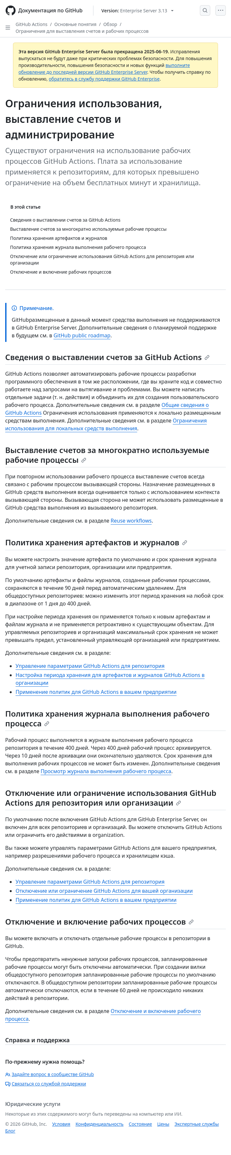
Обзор (110, 24)
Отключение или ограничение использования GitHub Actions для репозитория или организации (110, 797)
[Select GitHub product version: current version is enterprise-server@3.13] (138, 11)
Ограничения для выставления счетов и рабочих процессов (82, 31)
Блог (10, 1131)
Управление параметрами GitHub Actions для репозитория (90, 665)
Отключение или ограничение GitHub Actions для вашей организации (104, 890)
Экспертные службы (197, 1124)
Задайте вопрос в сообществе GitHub (49, 1074)
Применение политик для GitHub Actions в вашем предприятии (96, 691)
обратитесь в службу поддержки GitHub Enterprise (104, 79)
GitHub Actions (31, 24)
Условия (61, 1124)
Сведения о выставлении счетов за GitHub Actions (107, 357)
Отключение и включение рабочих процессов (99, 921)
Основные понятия (76, 24)
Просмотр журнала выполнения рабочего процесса (106, 771)
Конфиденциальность (100, 1124)
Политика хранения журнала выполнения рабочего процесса (107, 718)
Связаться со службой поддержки (45, 1084)
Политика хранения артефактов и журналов (96, 542)
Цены (163, 1124)
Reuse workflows (131, 520)
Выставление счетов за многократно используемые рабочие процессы (107, 455)
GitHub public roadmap (82, 335)
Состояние (140, 1124)
